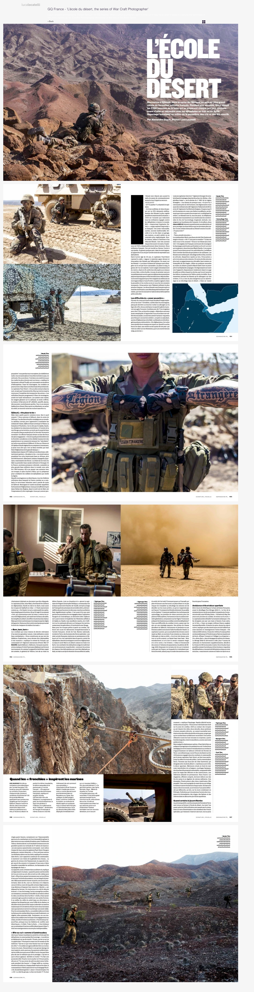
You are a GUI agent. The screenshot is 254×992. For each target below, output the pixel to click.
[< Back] (52, 21)
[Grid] (203, 22)
